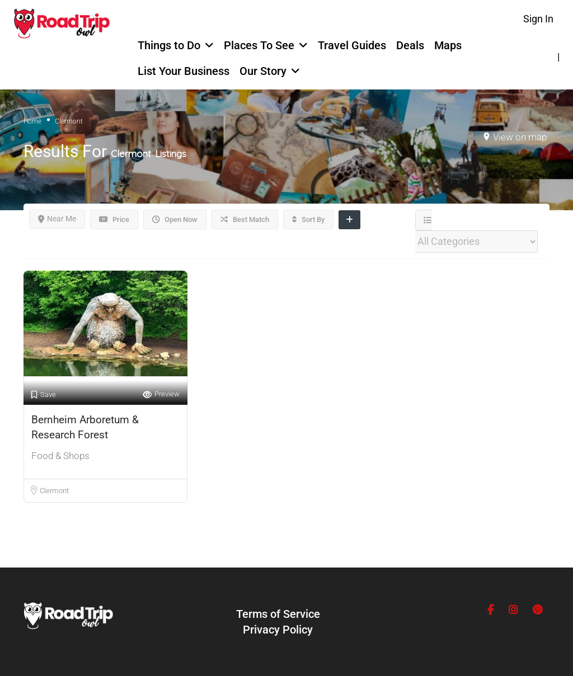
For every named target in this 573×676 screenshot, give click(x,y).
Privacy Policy (278, 629)
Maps (448, 45)
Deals (410, 45)
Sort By (308, 219)
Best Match (244, 219)
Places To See (259, 45)
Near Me (57, 218)
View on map (520, 137)
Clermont (54, 490)
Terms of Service (278, 614)
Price (114, 219)
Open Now (175, 219)
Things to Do (169, 45)
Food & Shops (60, 455)
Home (32, 121)
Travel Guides (352, 45)
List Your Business (183, 71)
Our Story (262, 71)
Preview (161, 394)
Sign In (538, 19)
